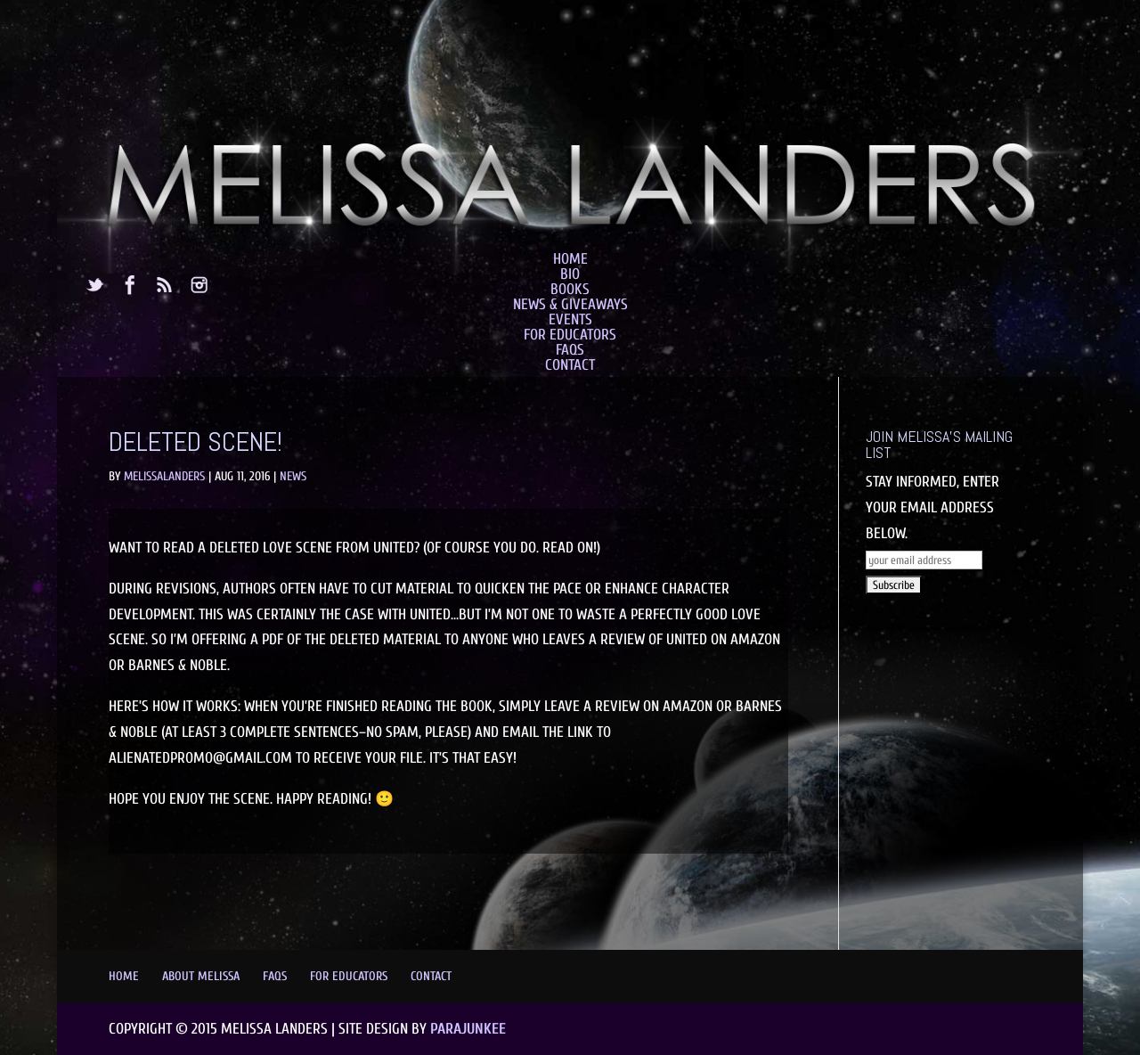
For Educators (570, 334)
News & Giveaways (570, 304)
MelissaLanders (164, 476)
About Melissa (201, 976)
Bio (570, 274)
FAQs (570, 349)
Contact (570, 364)
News (293, 476)
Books (570, 289)
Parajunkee (468, 1028)
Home (570, 258)
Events (570, 319)
